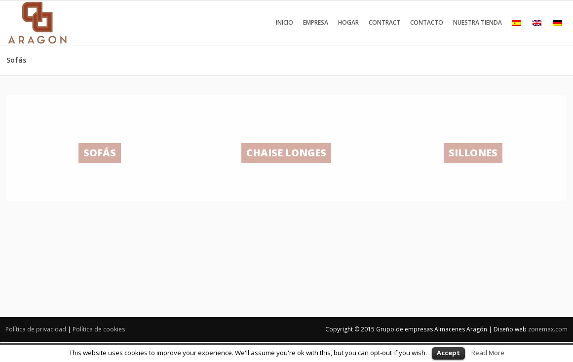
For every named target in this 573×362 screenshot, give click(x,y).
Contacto (426, 22)
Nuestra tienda (477, 22)
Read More (487, 352)
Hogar (348, 22)
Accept (448, 352)
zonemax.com (548, 329)
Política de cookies (99, 329)
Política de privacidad (35, 329)
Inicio (284, 22)
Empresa (315, 22)
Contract (384, 22)
